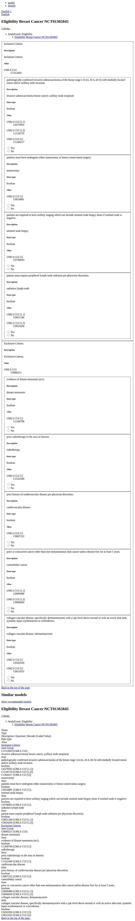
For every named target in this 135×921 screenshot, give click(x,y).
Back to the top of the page (15, 687)
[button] (6, 11)
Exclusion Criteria (11, 825)
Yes (12, 148)
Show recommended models (16, 701)
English (5, 14)
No (12, 151)
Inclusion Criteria (10, 745)
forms (6, 28)
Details (11, 5)
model (11, 2)
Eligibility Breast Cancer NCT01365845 (36, 37)
